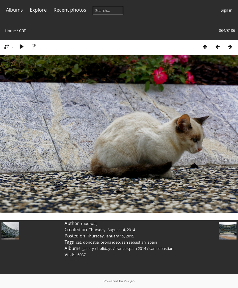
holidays (104, 248)
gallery (88, 248)
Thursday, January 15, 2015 (110, 236)
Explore (38, 10)
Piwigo (129, 281)
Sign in (226, 10)
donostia (91, 242)
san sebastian (134, 242)
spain (152, 242)
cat (78, 242)
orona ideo (110, 242)
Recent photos (70, 10)
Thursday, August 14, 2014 (112, 229)
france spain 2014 (130, 248)
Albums (14, 10)
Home (10, 30)
